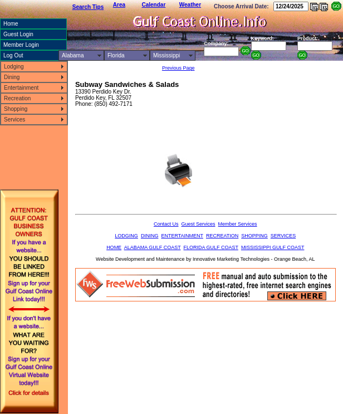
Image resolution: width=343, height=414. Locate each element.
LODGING (126, 235)
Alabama (73, 55)
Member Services (237, 224)
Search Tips (88, 7)
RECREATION (222, 235)
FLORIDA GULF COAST (211, 247)
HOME (113, 247)
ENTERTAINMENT (182, 235)
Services (14, 119)
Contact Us (166, 224)
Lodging (14, 67)
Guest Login (18, 34)
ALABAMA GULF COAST (152, 247)
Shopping (15, 109)
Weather (190, 5)
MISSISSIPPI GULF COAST (273, 247)
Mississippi (166, 55)
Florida (116, 55)
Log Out (13, 55)
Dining (11, 77)
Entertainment (21, 88)
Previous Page (178, 68)
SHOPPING (254, 235)
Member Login (21, 45)
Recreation (17, 98)
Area (119, 5)
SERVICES (283, 235)
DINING (150, 235)
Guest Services (198, 224)
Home (10, 24)
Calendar (154, 5)
